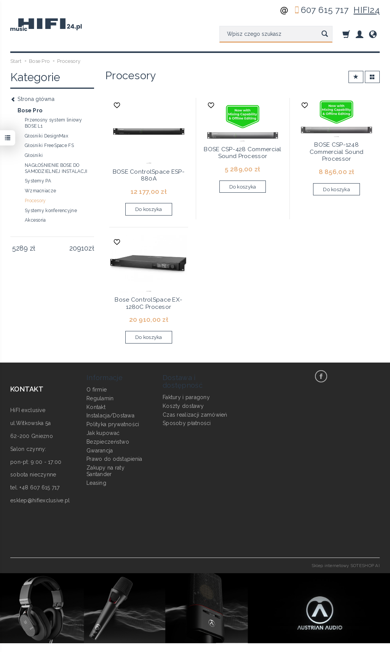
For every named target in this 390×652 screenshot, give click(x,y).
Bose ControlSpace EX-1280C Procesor (148, 303)
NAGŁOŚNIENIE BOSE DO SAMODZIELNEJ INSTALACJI (56, 168)
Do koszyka (148, 209)
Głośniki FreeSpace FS (49, 145)
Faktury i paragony (186, 397)
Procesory (35, 200)
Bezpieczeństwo (107, 442)
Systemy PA (38, 181)
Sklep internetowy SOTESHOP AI (346, 565)
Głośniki (34, 155)
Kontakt (95, 407)
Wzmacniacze (40, 190)
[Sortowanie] (355, 77)
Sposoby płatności (187, 423)
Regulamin (100, 398)
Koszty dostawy (183, 406)
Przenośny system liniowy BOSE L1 (53, 123)
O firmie (96, 390)
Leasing (96, 483)
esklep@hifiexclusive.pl (40, 500)
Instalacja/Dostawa (110, 415)
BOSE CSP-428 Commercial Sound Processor (242, 153)
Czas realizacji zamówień (195, 415)
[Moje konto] (359, 34)
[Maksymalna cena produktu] (78, 248)
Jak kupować (103, 433)
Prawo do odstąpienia (114, 459)
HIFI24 (366, 10)
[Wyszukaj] (325, 34)
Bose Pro (30, 110)
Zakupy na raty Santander (105, 471)
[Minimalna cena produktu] (20, 248)
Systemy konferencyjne (51, 210)
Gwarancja (99, 450)
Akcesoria (35, 220)
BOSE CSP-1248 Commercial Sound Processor (336, 151)
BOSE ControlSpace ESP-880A (149, 175)
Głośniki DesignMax (46, 136)
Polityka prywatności (112, 424)
